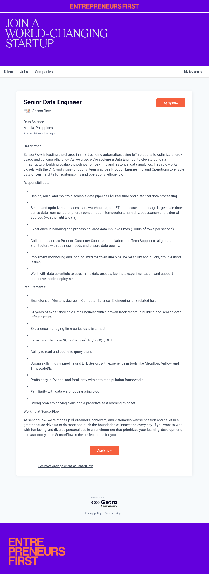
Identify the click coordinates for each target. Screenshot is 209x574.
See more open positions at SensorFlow (65, 466)
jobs (24, 72)
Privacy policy (93, 513)
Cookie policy (113, 513)
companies (44, 72)
